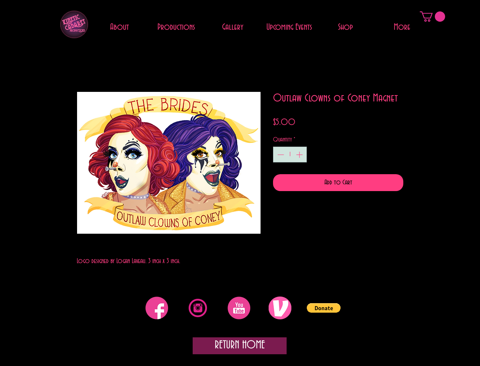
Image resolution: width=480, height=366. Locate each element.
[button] (432, 16)
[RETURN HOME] (240, 345)
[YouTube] (239, 308)
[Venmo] (280, 308)
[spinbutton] (290, 154)
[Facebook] (156, 308)
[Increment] (300, 154)
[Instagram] (197, 308)
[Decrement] (280, 154)
